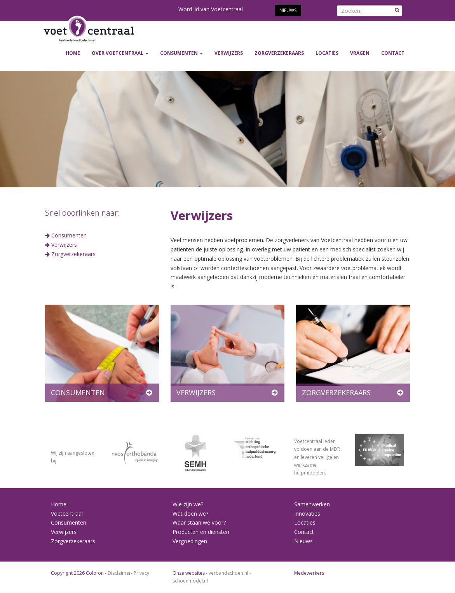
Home (73, 53)
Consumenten (69, 235)
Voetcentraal (67, 513)
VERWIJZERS (228, 53)
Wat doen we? (190, 513)
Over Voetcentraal (120, 53)
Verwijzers (64, 244)
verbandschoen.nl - (230, 573)
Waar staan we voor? (199, 522)
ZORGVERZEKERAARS (279, 53)
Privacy (141, 573)
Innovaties (307, 513)
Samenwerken (312, 504)
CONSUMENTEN (181, 53)
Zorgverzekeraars (73, 254)
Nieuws (287, 10)
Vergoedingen (190, 541)
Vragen (360, 53)
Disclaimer (119, 573)
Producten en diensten (201, 531)
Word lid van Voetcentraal (210, 9)
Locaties (327, 53)
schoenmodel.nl (190, 580)
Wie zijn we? (188, 504)
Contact (392, 53)
